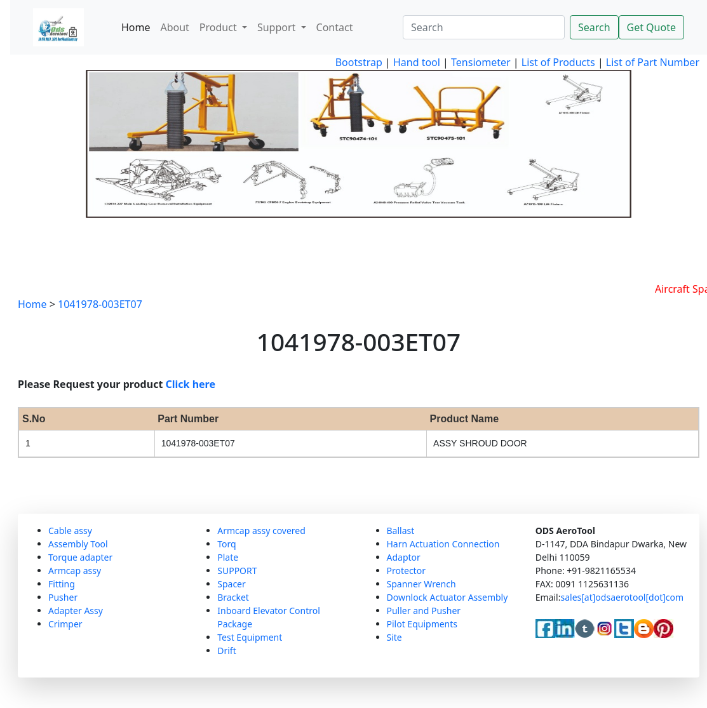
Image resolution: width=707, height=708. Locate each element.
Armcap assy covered (261, 530)
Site (394, 637)
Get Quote (651, 27)
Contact (334, 27)
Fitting (61, 584)
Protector (406, 570)
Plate (227, 557)
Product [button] (219, 27)
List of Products (557, 62)
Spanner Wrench (421, 584)
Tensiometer (479, 62)
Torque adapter (80, 557)
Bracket (233, 597)
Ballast (401, 530)
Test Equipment (249, 637)
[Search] (484, 27)
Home (136, 27)
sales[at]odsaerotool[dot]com (621, 597)
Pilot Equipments (422, 624)
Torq (226, 544)
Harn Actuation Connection (443, 544)
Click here (191, 384)
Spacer (231, 584)
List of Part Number (652, 62)
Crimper (65, 624)
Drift (226, 651)
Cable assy (70, 530)
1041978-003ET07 (100, 304)
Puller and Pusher (424, 610)
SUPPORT (237, 570)
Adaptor (404, 557)
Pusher (62, 597)
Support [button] (278, 27)
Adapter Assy (75, 610)
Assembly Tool (78, 544)
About (174, 27)
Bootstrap (358, 62)
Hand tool (416, 62)
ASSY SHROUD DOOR (480, 443)
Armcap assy (74, 570)
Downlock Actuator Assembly (447, 597)
